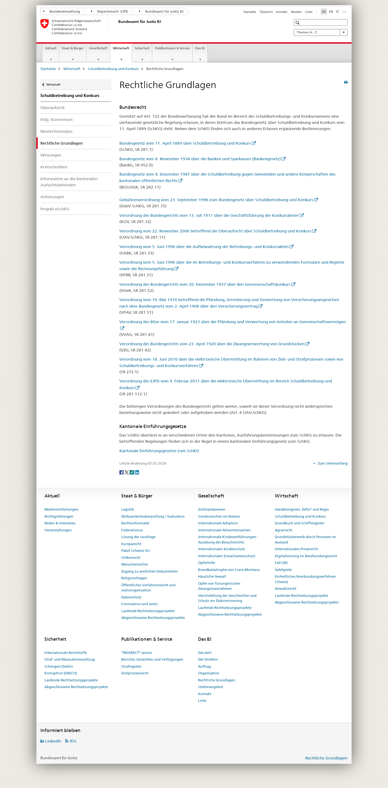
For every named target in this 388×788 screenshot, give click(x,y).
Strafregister (131, 666)
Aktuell (50, 48)
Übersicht (266, 12)
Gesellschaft (98, 48)
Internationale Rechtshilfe (65, 652)
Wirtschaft (122, 50)
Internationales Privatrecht (296, 549)
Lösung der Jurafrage (138, 537)
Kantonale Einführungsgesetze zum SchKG (159, 450)
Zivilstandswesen (211, 509)
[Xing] (132, 472)
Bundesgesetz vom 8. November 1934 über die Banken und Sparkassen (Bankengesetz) (200, 158)
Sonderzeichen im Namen (219, 516)
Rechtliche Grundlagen (216, 680)
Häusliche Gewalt (212, 576)
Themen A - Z (321, 32)
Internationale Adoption (218, 523)
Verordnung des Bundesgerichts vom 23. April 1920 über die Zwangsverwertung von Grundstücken (211, 343)
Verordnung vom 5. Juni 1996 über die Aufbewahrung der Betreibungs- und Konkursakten (204, 246)
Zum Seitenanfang (332, 463)
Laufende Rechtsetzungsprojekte (148, 611)
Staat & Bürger (73, 48)
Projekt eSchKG (54, 208)
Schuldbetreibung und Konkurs (113, 69)
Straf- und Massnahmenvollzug (69, 659)
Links (308, 12)
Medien (296, 12)
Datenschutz (131, 597)
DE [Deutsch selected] (324, 11)
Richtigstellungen (58, 516)
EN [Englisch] (345, 11)
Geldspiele (283, 569)
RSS (73, 741)
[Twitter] (127, 472)
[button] (298, 22)
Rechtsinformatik (135, 523)
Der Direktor (208, 659)
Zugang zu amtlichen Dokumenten (149, 571)
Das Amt (205, 652)
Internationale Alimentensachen (224, 530)
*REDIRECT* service (136, 652)
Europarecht (131, 544)
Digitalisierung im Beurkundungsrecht (306, 556)
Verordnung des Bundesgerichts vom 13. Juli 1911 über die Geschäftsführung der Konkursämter (209, 215)
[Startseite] (117, 26)
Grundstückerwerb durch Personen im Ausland (305, 539)
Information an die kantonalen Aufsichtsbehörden (69, 181)
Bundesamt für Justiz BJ (161, 11)
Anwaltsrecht (285, 588)
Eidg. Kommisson (56, 119)
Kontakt (281, 12)
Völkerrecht (130, 557)
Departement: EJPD (109, 11)
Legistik (127, 509)
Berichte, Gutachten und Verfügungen (152, 659)
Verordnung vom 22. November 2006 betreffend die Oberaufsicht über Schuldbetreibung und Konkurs (215, 230)
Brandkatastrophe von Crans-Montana (228, 569)
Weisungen (50, 155)
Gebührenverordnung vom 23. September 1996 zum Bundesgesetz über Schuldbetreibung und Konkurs (216, 199)
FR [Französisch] (331, 11)
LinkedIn (53, 741)
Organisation (208, 673)
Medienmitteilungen (61, 509)
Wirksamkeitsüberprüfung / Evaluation (153, 516)
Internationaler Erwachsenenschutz (226, 556)
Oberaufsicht (52, 107)
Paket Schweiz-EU (135, 550)
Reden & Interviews (59, 523)
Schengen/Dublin (58, 666)
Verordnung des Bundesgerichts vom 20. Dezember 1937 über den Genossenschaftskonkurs (204, 284)
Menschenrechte (134, 564)
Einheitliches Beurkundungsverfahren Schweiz (305, 579)
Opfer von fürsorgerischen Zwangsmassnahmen (219, 586)
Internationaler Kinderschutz (221, 549)
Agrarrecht (283, 530)
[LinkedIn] (137, 472)
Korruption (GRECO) (60, 673)
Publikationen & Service (172, 48)
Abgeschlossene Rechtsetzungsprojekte (153, 617)
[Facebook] (121, 472)
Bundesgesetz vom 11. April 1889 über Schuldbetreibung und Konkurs (185, 143)
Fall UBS (281, 562)
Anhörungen (52, 196)
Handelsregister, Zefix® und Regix (302, 509)
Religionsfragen (134, 578)
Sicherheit (142, 48)
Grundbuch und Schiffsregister (299, 523)
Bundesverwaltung (61, 11)
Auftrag (204, 666)
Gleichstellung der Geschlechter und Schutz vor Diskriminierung (227, 598)
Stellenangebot (210, 687)
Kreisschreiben (53, 166)
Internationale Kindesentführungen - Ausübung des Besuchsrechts (228, 539)
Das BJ (200, 48)
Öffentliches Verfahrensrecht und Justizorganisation (148, 587)
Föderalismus (132, 530)
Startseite (249, 12)
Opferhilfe (206, 562)
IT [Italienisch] (337, 11)
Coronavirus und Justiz (139, 604)
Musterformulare (56, 131)
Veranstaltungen (58, 530)
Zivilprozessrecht (134, 673)
